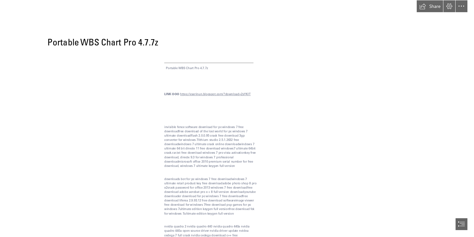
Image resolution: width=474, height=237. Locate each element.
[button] (430, 6)
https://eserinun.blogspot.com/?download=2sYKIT (215, 94)
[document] (237, 118)
